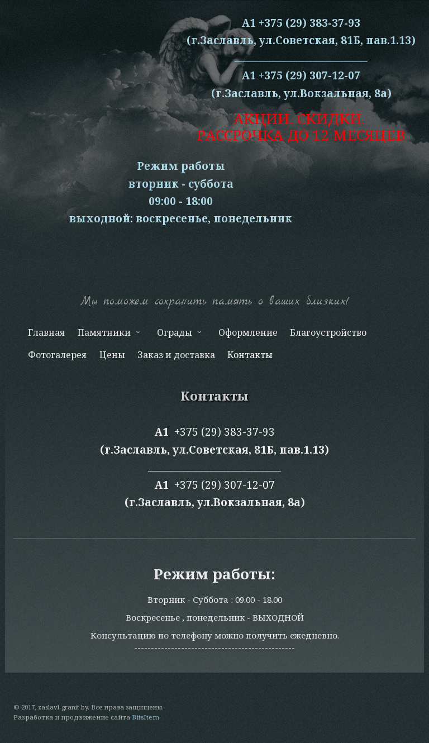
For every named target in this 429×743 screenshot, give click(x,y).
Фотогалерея (57, 355)
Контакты (250, 355)
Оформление (248, 332)
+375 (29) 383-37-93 (224, 432)
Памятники (107, 335)
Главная (46, 332)
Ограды (178, 335)
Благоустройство (328, 332)
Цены (112, 355)
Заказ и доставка (176, 355)
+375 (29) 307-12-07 (224, 485)
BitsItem (145, 717)
